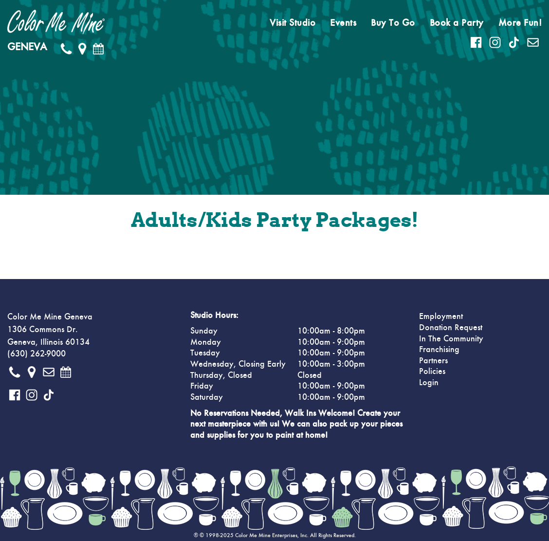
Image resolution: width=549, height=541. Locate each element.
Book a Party (457, 23)
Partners (433, 360)
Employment (441, 316)
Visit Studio (292, 23)
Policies (432, 371)
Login (429, 382)
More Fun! (520, 23)
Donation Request (450, 327)
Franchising (439, 349)
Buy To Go (393, 23)
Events (343, 23)
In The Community (451, 339)
